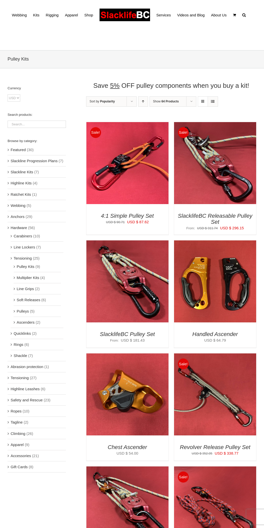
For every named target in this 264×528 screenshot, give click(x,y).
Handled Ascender (215, 334)
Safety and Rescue (27, 400)
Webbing (18, 205)
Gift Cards (19, 467)
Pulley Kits (25, 266)
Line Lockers (24, 247)
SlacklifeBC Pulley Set (127, 334)
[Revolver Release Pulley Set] (215, 356)
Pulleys (23, 311)
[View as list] (213, 101)
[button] (244, 14)
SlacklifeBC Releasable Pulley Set (215, 219)
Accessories (21, 456)
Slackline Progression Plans (34, 161)
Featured (18, 150)
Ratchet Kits (21, 194)
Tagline (17, 422)
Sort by (102, 101)
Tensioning (23, 258)
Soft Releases (28, 300)
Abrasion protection (27, 367)
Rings (18, 344)
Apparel (17, 444)
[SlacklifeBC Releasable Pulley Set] (215, 125)
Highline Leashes (25, 389)
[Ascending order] (143, 101)
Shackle (20, 355)
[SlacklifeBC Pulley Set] (127, 243)
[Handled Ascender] (215, 243)
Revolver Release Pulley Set (215, 447)
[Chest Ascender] (127, 356)
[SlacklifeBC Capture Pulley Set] (127, 469)
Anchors (18, 216)
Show (166, 101)
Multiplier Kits (28, 277)
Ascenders (26, 322)
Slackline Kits (22, 172)
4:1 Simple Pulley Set (127, 216)
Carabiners (23, 236)
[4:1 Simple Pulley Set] (127, 125)
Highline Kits (21, 183)
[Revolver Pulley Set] (215, 469)
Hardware (19, 228)
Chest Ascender (127, 447)
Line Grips (25, 289)
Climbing (18, 433)
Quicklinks (22, 333)
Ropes (16, 411)
